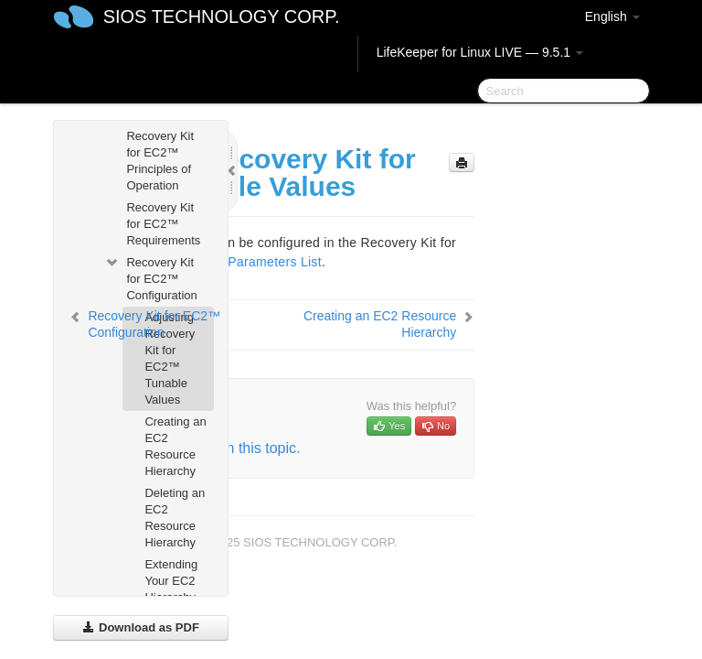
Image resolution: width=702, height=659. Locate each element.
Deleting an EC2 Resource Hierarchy (174, 517)
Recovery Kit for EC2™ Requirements (163, 223)
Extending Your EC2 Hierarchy (170, 580)
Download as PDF (140, 627)
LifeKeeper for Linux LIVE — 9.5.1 (480, 52)
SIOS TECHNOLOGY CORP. (221, 16)
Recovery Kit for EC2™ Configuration (150, 277)
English (612, 16)
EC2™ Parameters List (254, 261)
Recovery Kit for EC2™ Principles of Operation (160, 160)
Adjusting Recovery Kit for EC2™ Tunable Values (169, 358)
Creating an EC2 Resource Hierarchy (175, 446)
